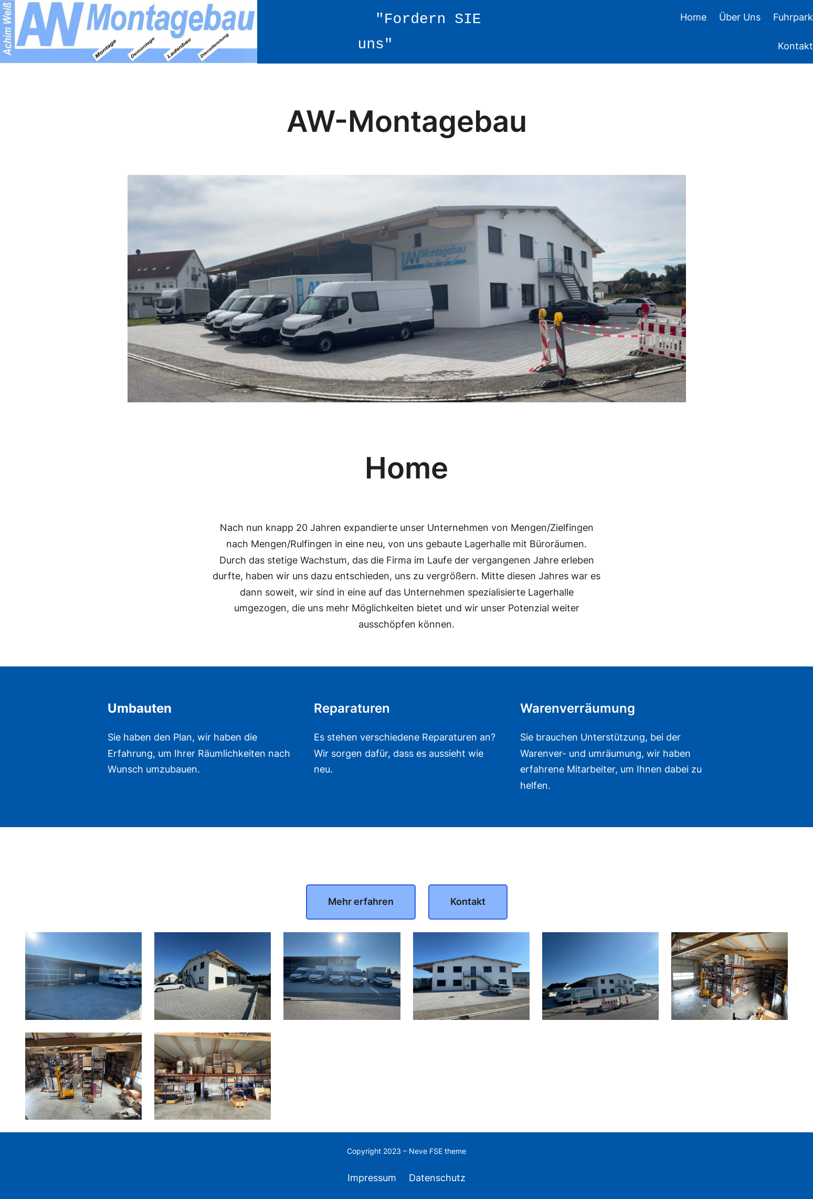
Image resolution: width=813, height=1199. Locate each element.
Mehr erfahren (361, 901)
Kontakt (467, 901)
